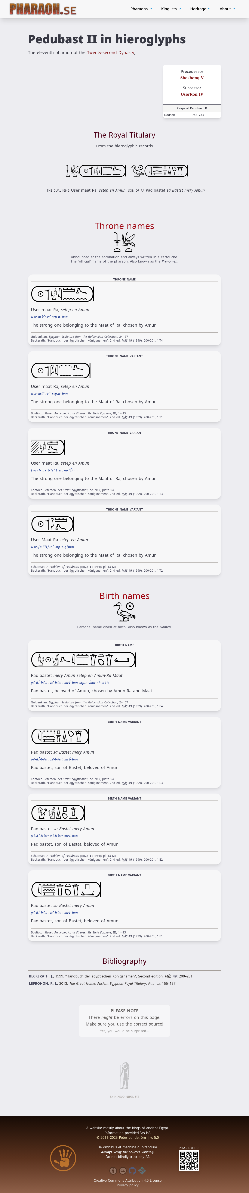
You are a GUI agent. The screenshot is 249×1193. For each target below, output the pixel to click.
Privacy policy (127, 1185)
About (228, 8)
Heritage (200, 8)
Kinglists (171, 8)
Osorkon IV (192, 94)
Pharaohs (141, 8)
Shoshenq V (192, 77)
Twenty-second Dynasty (110, 53)
